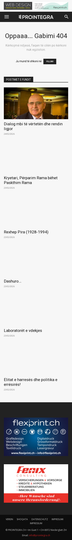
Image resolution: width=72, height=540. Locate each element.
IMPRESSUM (36, 523)
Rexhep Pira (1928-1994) (26, 232)
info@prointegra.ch (39, 535)
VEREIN (9, 519)
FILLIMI (49, 61)
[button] (6, 17)
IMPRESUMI (57, 519)
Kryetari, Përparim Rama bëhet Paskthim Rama (31, 180)
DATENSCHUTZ (39, 519)
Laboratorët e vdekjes (23, 330)
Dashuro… (12, 281)
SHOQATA (22, 519)
